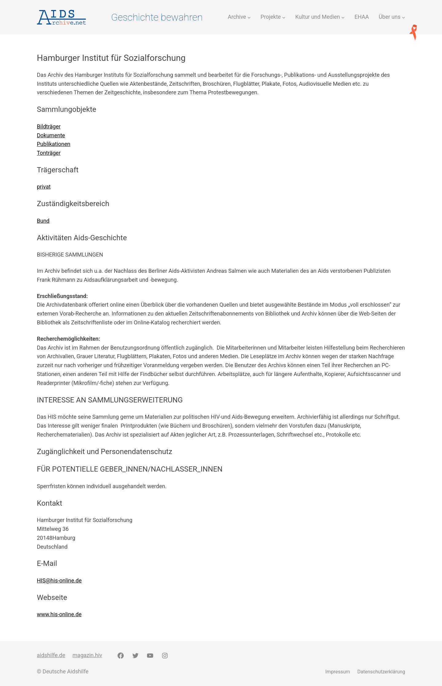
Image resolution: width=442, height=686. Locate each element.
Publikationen (53, 144)
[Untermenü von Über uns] (403, 17)
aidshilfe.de (51, 655)
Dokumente (51, 135)
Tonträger (48, 153)
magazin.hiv (87, 655)
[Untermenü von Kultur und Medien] (343, 17)
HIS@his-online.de (59, 580)
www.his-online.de (59, 614)
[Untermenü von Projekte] (283, 17)
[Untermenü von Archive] (249, 17)
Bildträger (48, 126)
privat (44, 186)
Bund (43, 221)
